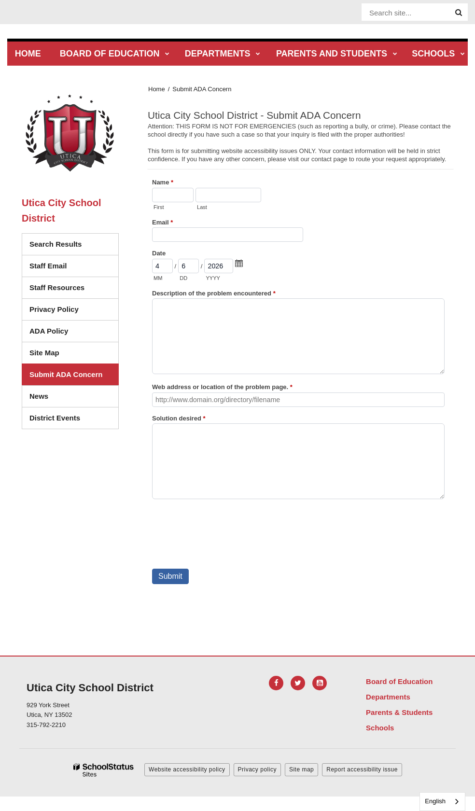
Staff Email (48, 266)
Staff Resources (56, 287)
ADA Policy (48, 331)
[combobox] (442, 801)
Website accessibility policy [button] (187, 769)
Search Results (55, 244)
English (435, 801)
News (38, 396)
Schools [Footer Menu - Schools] (380, 728)
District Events (54, 418)
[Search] (458, 12)
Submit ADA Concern (65, 374)
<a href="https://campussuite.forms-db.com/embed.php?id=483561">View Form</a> (300, 369)
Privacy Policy (54, 309)
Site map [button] (301, 769)
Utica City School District (61, 210)
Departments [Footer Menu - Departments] (388, 697)
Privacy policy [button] (257, 769)
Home (156, 89)
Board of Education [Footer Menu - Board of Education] (399, 681)
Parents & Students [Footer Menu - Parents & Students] (399, 712)
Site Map (44, 353)
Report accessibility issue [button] (362, 769)
